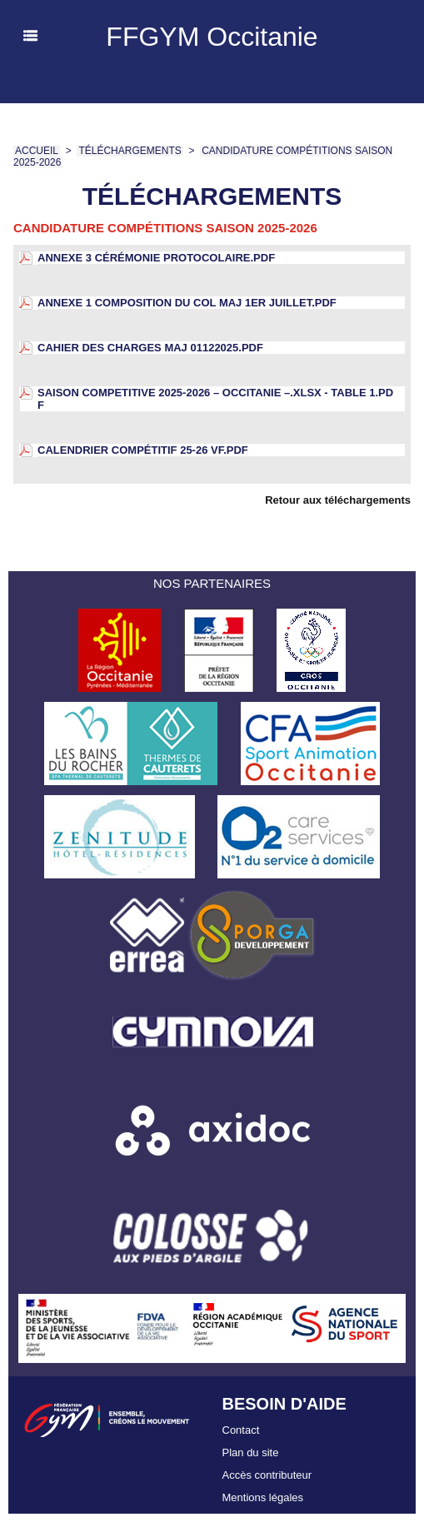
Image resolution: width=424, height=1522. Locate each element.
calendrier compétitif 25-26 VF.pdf (142, 450)
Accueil (36, 151)
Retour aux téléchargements (338, 500)
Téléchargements (129, 151)
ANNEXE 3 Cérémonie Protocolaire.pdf (156, 257)
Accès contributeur (267, 1475)
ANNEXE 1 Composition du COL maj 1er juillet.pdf (187, 302)
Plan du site (250, 1452)
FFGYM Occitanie (211, 37)
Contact (241, 1430)
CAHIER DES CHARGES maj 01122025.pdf (150, 347)
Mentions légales (263, 1497)
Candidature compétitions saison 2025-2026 (165, 228)
